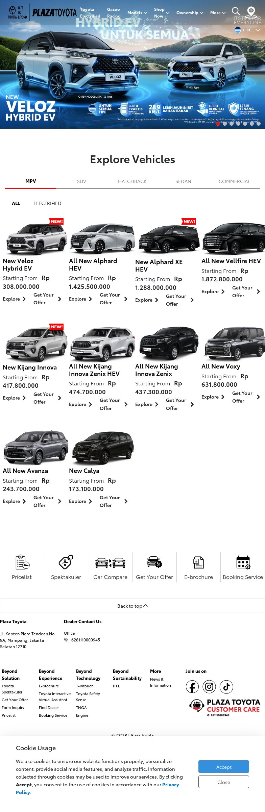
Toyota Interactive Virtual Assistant (55, 696)
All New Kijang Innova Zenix (156, 369)
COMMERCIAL (234, 180)
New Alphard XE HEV (159, 265)
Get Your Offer (48, 298)
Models (137, 12)
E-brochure (49, 685)
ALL (16, 202)
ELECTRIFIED (47, 202)
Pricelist (9, 715)
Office (69, 633)
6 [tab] (252, 124)
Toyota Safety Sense (88, 696)
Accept (224, 766)
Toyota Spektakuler (12, 688)
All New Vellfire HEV (231, 260)
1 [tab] (218, 124)
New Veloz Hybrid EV (18, 264)
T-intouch (85, 685)
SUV (81, 180)
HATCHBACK (132, 180)
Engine (82, 715)
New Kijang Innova (30, 366)
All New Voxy (220, 365)
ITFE (116, 685)
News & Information (160, 682)
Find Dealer (49, 707)
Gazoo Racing (114, 12)
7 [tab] (259, 124)
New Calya (84, 470)
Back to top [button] (132, 605)
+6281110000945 (82, 639)
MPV (30, 180)
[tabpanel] (132, 64)
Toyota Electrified (90, 12)
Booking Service (53, 715)
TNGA (81, 707)
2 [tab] (225, 124)
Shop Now (162, 12)
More (218, 12)
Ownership (189, 12)
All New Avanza (25, 470)
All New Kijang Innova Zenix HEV (94, 369)
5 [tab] (245, 124)
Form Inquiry (13, 707)
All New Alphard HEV (93, 264)
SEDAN (183, 180)
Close (223, 781)
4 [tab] (238, 124)
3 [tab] (232, 124)
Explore (15, 299)
